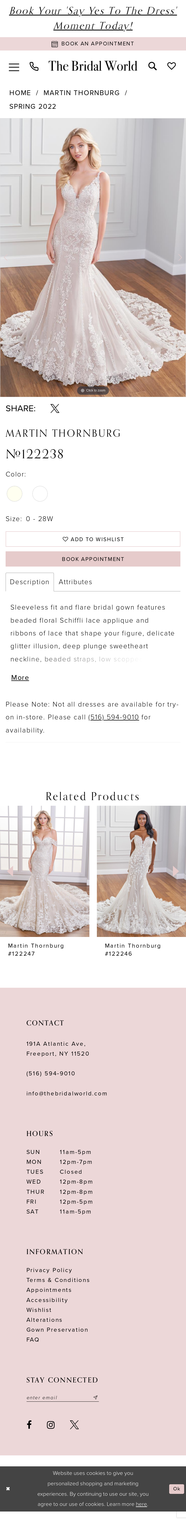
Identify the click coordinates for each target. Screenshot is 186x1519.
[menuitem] (13, 67)
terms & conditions (58, 1286)
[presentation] (44, 878)
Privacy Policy (49, 1276)
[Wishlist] (171, 67)
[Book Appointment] (93, 44)
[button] (13, 67)
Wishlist (39, 1316)
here (141, 1511)
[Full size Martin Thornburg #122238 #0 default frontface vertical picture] (93, 259)
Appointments (49, 1296)
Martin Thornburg (81, 94)
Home (20, 94)
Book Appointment (93, 563)
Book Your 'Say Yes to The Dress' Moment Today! (93, 18)
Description (30, 587)
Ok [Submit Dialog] (176, 1496)
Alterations (44, 1326)
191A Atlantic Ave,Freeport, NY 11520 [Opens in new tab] (58, 1055)
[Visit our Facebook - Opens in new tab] (29, 1432)
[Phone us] (33, 67)
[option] (93, 259)
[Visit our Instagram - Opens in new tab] (50, 1432)
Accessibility (47, 1306)
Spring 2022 (33, 108)
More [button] (21, 683)
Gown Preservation (57, 1336)
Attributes (76, 587)
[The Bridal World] (93, 67)
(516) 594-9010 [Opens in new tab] (113, 724)
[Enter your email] (66, 1404)
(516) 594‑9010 (51, 1080)
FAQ (33, 1346)
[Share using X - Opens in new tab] (55, 410)
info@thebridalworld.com (67, 1099)
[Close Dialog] (8, 1496)
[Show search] (152, 67)
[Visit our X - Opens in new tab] (74, 1432)
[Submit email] (103, 1404)
